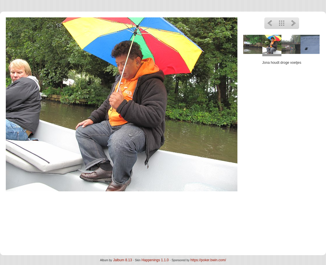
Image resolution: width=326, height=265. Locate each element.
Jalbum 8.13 (122, 260)
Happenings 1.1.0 (155, 260)
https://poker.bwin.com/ (208, 260)
